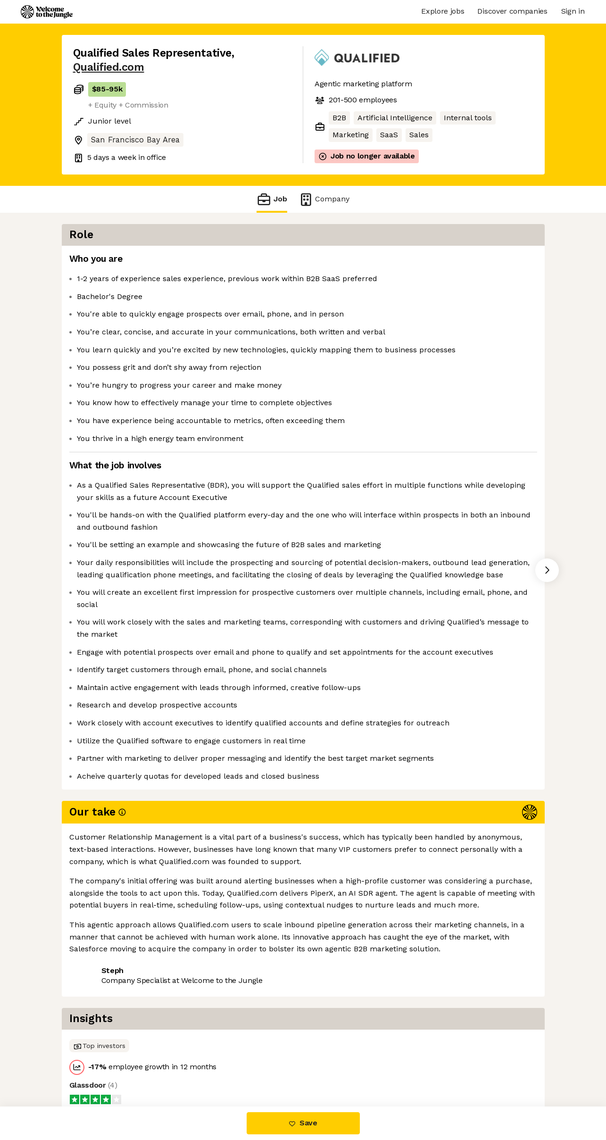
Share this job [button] (99, 1066)
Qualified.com (108, 67)
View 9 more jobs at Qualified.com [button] (201, 1066)
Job (272, 199)
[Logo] (47, 11)
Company (324, 199)
